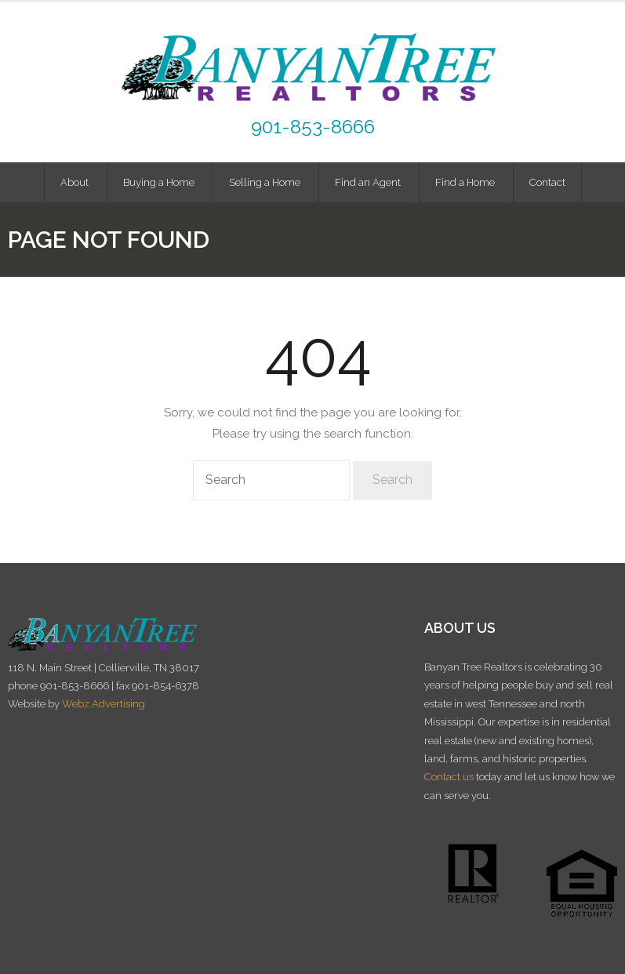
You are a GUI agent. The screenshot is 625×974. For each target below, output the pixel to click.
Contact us (449, 777)
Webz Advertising (103, 704)
